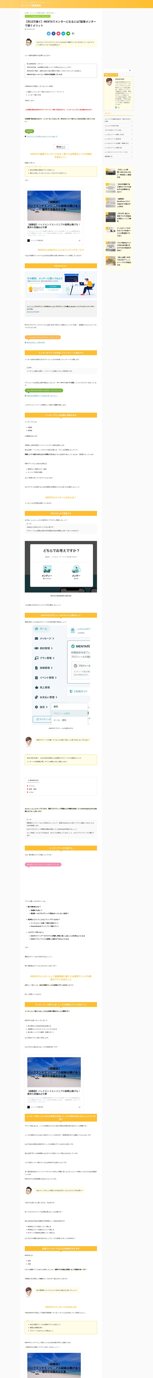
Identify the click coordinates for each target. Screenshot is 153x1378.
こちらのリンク (34, 520)
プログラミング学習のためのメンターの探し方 (42, 136)
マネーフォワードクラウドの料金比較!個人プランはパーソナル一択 (59, 1375)
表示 (63, 146)
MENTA (38, 42)
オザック (65, 67)
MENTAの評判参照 (33, 312)
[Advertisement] (118, 38)
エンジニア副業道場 (31, 5)
